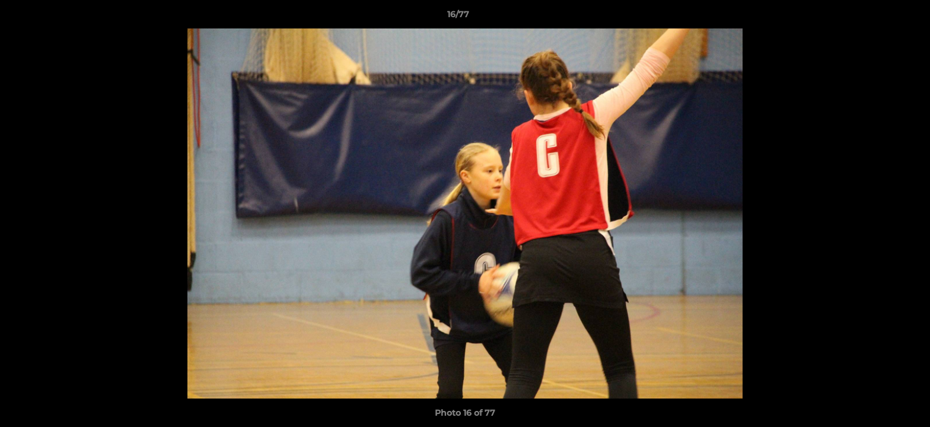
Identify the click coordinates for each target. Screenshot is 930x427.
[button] (880, 17)
